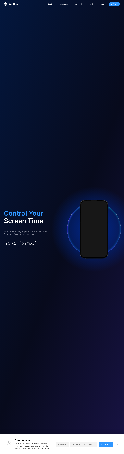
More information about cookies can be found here (31, 448)
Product (51, 4)
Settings (62, 444)
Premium (92, 4)
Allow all (105, 444)
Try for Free (114, 4)
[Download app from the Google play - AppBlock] (28, 243)
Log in (103, 4)
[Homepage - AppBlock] (12, 4)
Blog (82, 4)
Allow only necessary (83, 444)
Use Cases (64, 4)
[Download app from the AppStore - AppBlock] (11, 243)
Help (75, 4)
